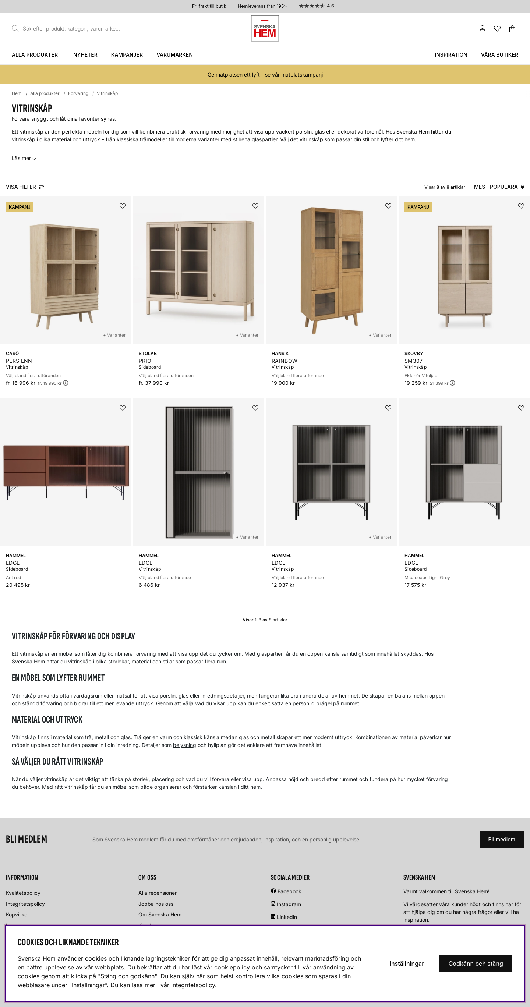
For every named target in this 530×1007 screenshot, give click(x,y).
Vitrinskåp (107, 93)
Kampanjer (127, 55)
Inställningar (407, 963)
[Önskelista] (497, 28)
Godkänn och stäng (475, 963)
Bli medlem (501, 839)
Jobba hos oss (155, 904)
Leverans (17, 925)
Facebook (289, 891)
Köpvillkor (17, 914)
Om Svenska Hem (159, 914)
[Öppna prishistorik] (65, 383)
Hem (17, 93)
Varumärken (174, 55)
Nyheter (85, 55)
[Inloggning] (482, 28)
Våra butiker (499, 55)
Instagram (289, 904)
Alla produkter (35, 55)
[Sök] (68, 29)
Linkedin (287, 917)
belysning (184, 745)
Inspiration (451, 55)
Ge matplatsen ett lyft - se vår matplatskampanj (265, 74)
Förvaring (78, 93)
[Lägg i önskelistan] (123, 206)
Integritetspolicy (25, 904)
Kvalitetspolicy (23, 893)
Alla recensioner (157, 893)
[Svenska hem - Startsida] (265, 28)
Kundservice (153, 925)
